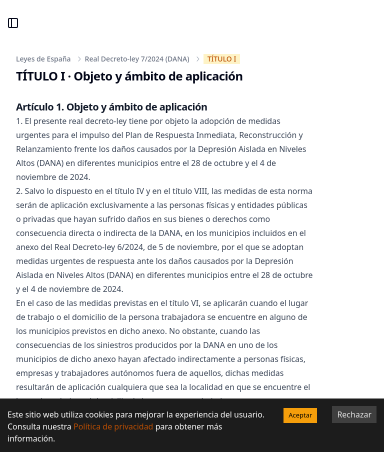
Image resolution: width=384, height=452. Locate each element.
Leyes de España (43, 59)
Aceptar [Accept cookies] (300, 415)
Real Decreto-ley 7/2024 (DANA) (137, 59)
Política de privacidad (114, 426)
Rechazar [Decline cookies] (354, 414)
